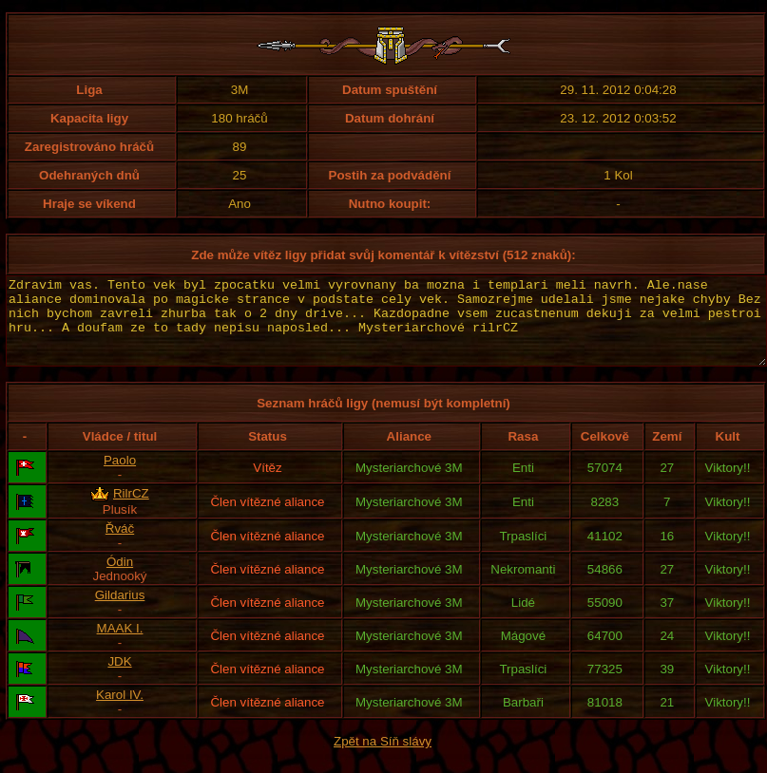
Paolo (120, 477)
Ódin (119, 579)
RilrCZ (131, 510)
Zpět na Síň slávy (382, 758)
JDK (119, 678)
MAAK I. (120, 645)
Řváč (119, 545)
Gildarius (120, 612)
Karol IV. (120, 712)
